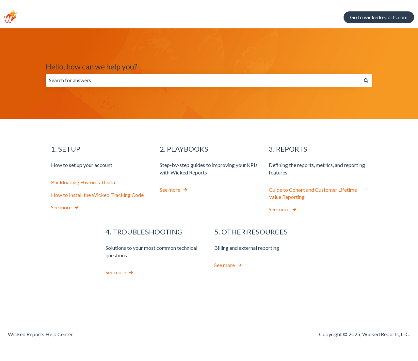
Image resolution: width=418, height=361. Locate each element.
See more (61, 207)
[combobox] (203, 80)
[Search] (366, 80)
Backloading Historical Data (83, 182)
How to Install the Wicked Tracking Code (97, 194)
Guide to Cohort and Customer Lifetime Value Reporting (313, 193)
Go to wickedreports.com (379, 17)
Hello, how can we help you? (91, 66)
